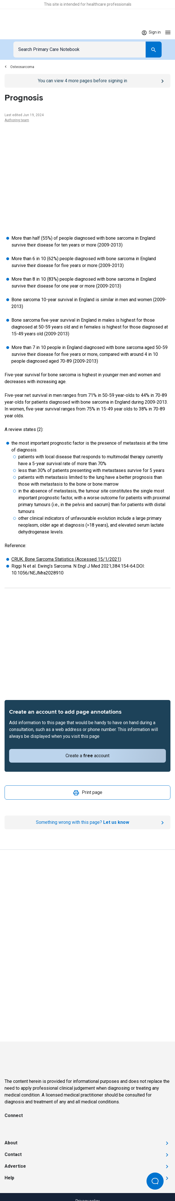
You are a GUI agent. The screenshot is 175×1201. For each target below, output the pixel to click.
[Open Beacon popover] (155, 1181)
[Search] (154, 50)
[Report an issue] (87, 822)
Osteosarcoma (19, 67)
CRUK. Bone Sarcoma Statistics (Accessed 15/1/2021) (66, 559)
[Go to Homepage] (22, 32)
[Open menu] (167, 32)
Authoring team (17, 120)
